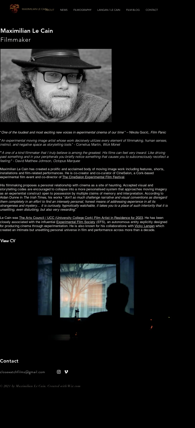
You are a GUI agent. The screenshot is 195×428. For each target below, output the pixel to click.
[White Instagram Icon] (58, 371)
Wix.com (74, 386)
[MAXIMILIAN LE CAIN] (44, 9)
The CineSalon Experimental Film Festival (93, 177)
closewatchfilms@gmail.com (23, 372)
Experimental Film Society (75, 222)
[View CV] (26, 241)
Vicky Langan (145, 226)
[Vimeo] (66, 371)
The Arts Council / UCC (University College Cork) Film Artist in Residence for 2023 (81, 218)
